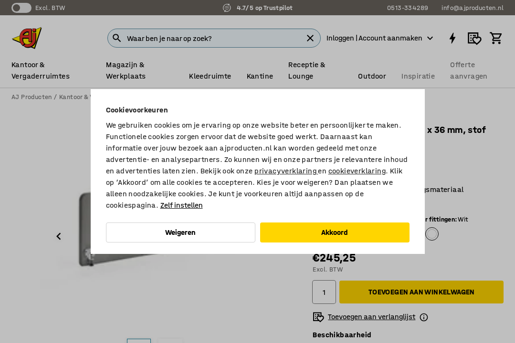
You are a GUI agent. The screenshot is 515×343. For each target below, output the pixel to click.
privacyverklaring (286, 170)
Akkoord (334, 232)
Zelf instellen (181, 205)
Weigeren (180, 232)
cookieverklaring (357, 170)
